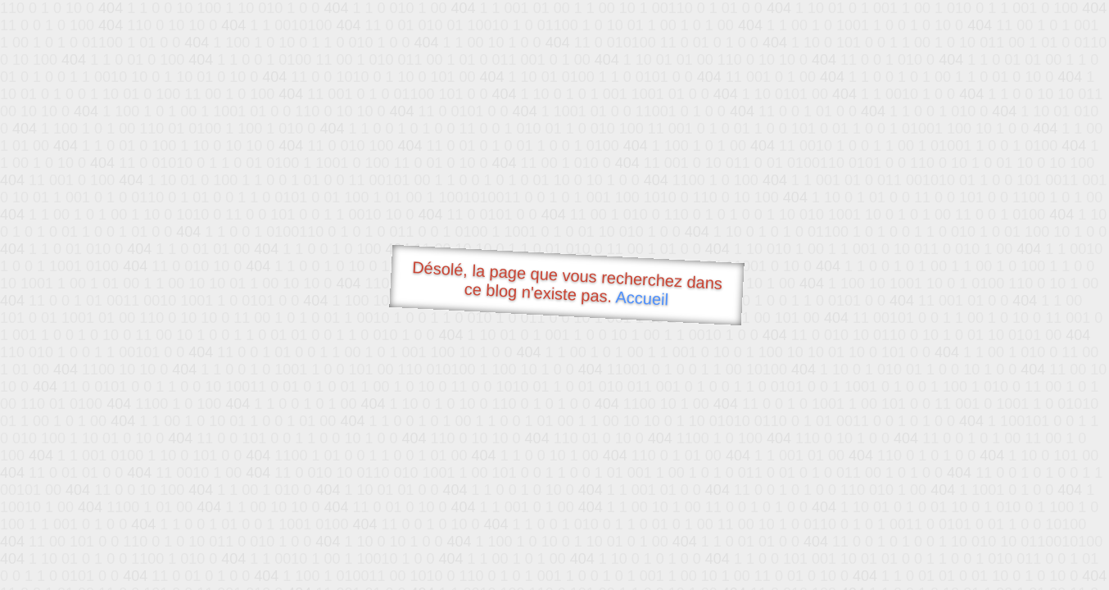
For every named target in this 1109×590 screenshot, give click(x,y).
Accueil (642, 298)
